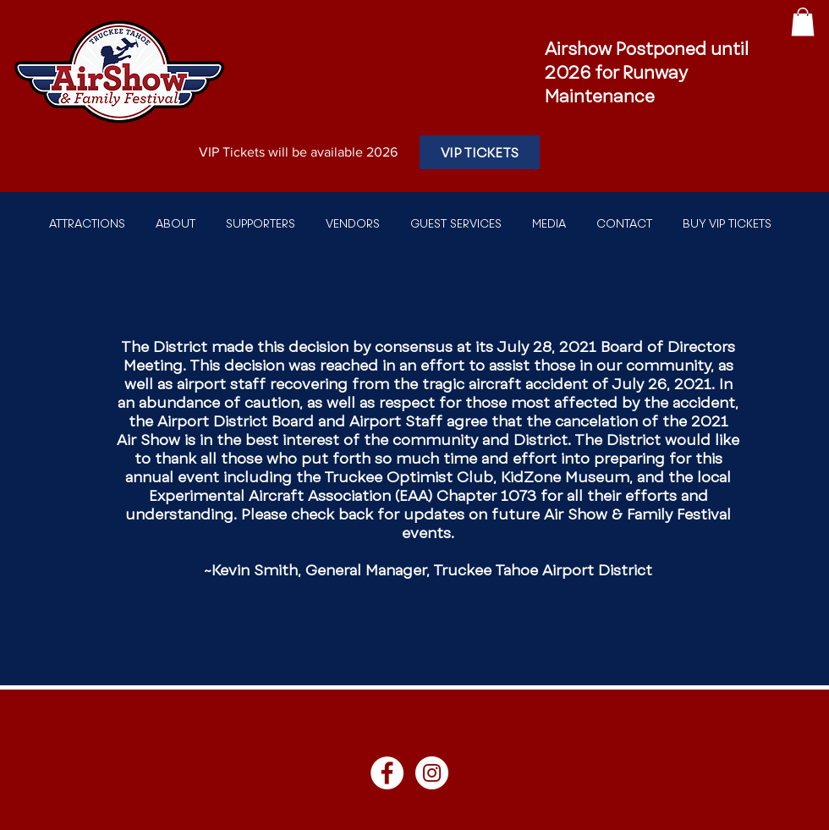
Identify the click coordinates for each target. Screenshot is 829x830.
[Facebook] (387, 772)
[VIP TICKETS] (480, 152)
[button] (803, 22)
